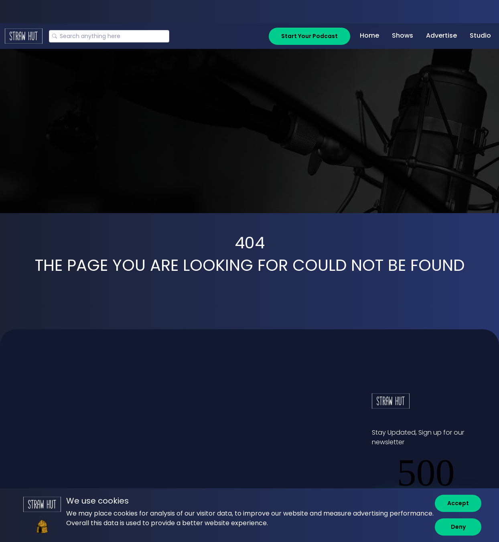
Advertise (441, 35)
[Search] (109, 36)
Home (369, 35)
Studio (480, 35)
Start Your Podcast (309, 36)
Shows (402, 35)
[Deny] (458, 527)
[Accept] (458, 503)
